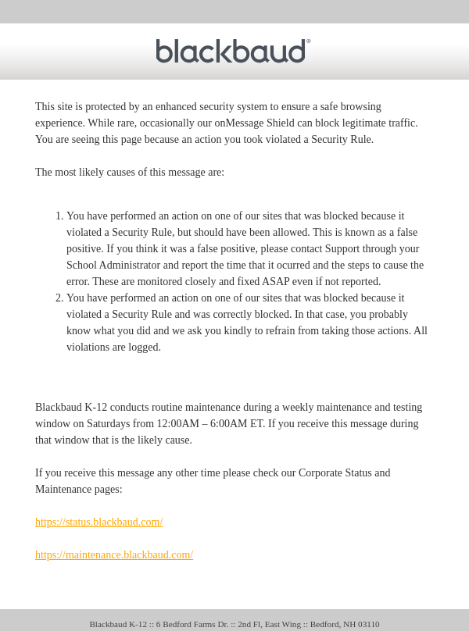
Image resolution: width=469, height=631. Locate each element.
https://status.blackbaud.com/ (99, 522)
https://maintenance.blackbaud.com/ (114, 555)
